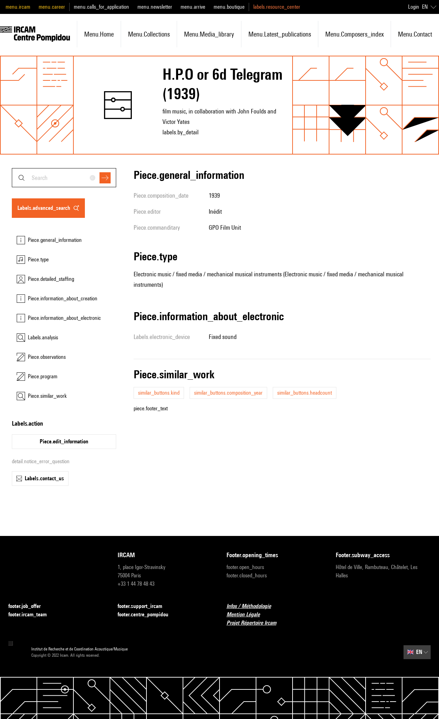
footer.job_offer (28, 606)
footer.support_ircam (144, 606)
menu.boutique (229, 6)
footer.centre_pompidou (147, 614)
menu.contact (415, 34)
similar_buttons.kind (158, 392)
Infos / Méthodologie (252, 606)
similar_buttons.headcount (304, 392)
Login (413, 6)
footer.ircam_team (31, 614)
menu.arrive (193, 6)
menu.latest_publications (279, 34)
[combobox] (64, 177)
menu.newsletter (154, 6)
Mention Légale (247, 614)
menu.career (52, 6)
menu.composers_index (354, 34)
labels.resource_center (276, 6)
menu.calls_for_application (101, 6)
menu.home (99, 34)
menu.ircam (18, 6)
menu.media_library (209, 34)
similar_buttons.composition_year (228, 392)
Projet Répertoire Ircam (255, 623)
